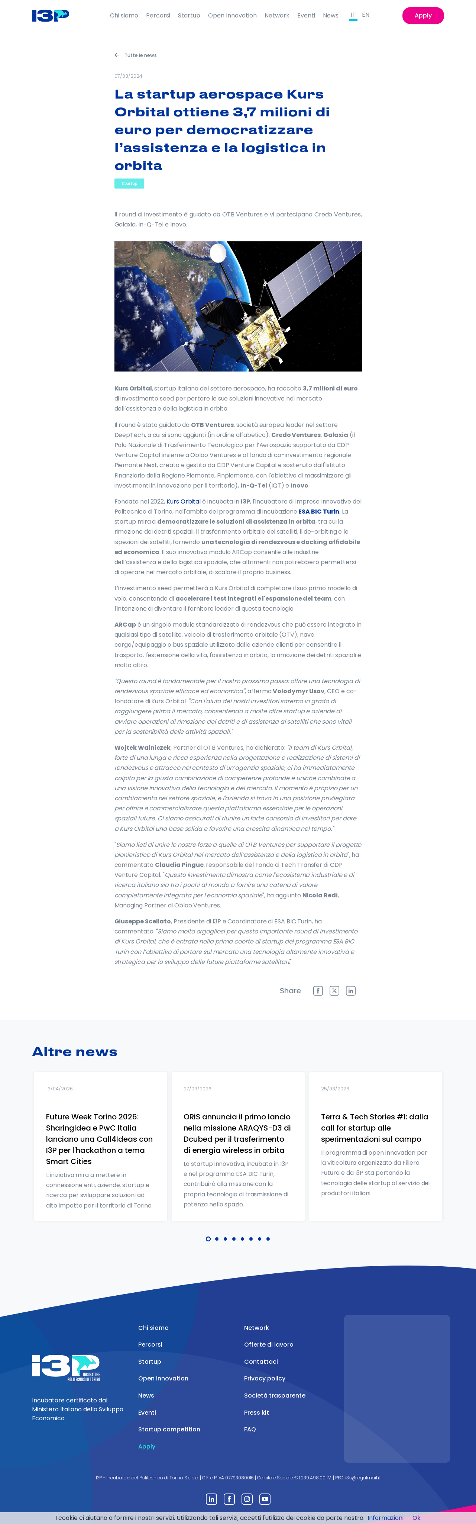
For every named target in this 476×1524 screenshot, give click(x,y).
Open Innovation (232, 15)
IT (353, 14)
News (331, 15)
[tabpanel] (100, 1156)
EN (365, 14)
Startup (189, 15)
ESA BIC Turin (318, 511)
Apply (423, 15)
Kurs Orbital (183, 501)
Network (277, 15)
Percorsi (158, 15)
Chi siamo (124, 15)
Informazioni (385, 1518)
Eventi (306, 15)
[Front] (56, 15)
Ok (416, 1518)
